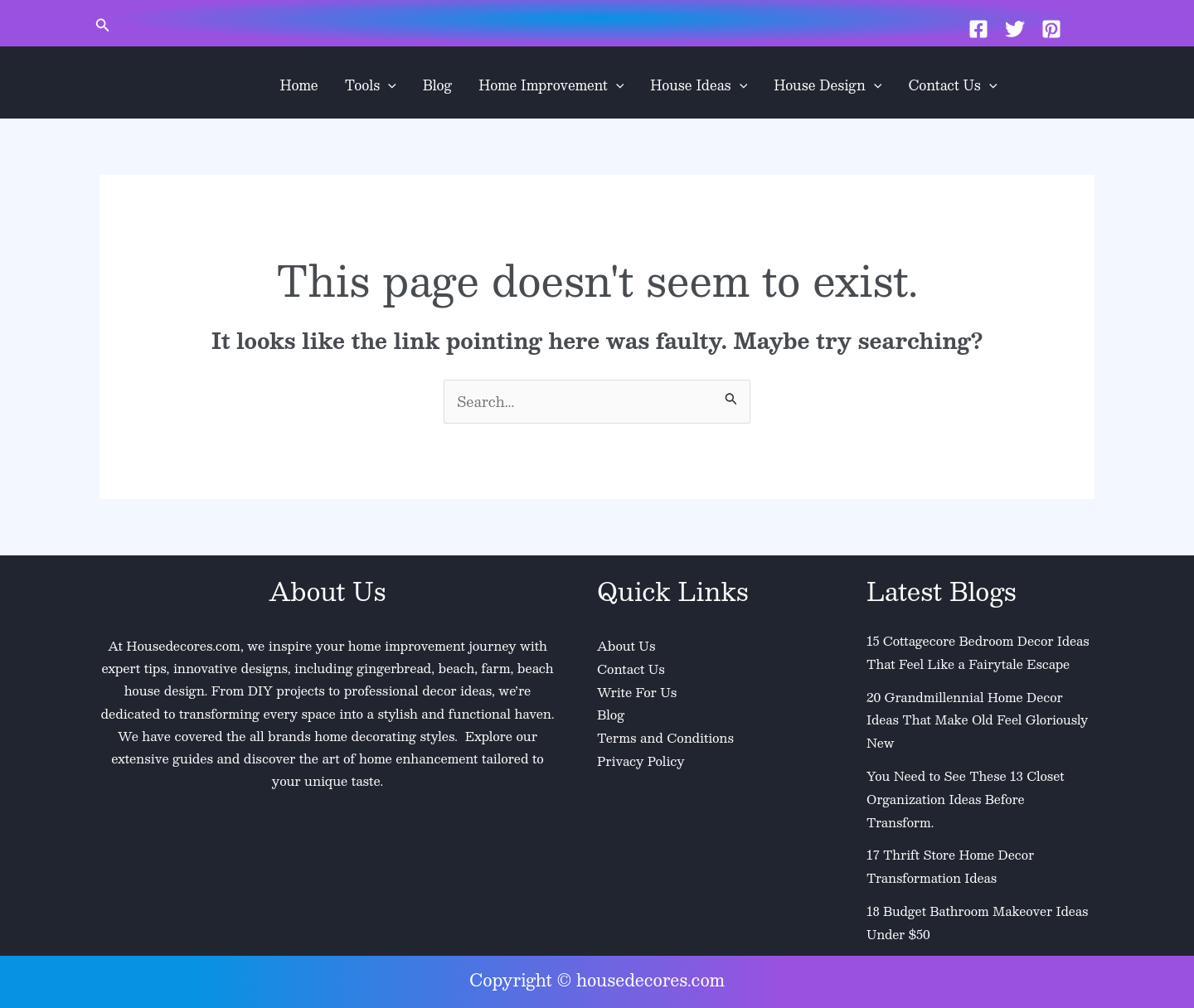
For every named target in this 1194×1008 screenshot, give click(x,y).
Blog (437, 85)
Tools (370, 85)
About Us (626, 645)
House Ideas (698, 85)
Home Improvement (551, 85)
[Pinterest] (1051, 29)
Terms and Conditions (665, 735)
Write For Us (637, 691)
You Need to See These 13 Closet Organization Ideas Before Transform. (966, 795)
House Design (827, 85)
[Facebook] (978, 29)
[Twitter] (1015, 29)
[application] (388, 85)
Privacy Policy (641, 758)
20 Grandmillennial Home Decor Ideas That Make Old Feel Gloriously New (978, 718)
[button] (102, 26)
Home (299, 85)
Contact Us (952, 85)
